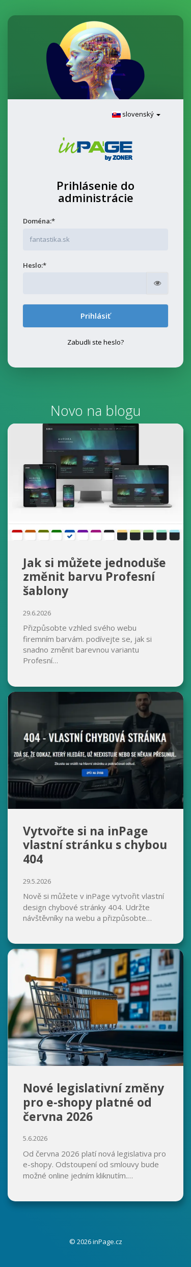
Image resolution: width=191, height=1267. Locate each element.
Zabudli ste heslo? (95, 342)
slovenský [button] (136, 114)
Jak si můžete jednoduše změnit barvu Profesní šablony (94, 576)
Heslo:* (34, 265)
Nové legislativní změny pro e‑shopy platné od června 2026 (93, 1102)
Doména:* (39, 221)
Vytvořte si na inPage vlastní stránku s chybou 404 (95, 845)
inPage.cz (107, 1241)
